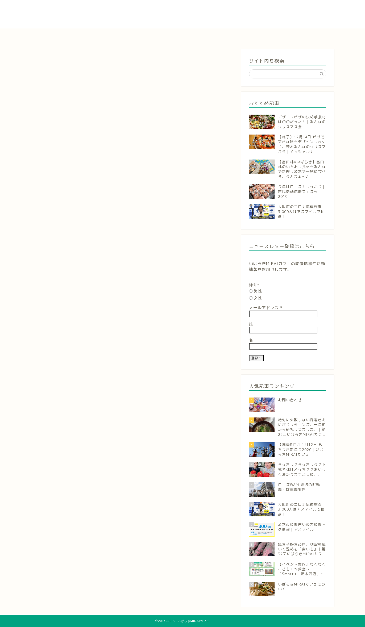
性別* (254, 285)
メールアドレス (266, 307)
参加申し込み (139, 35)
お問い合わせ (313, 35)
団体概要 (269, 35)
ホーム (53, 35)
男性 (255, 291)
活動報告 (182, 35)
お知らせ (96, 35)
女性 (255, 297)
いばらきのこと (226, 35)
